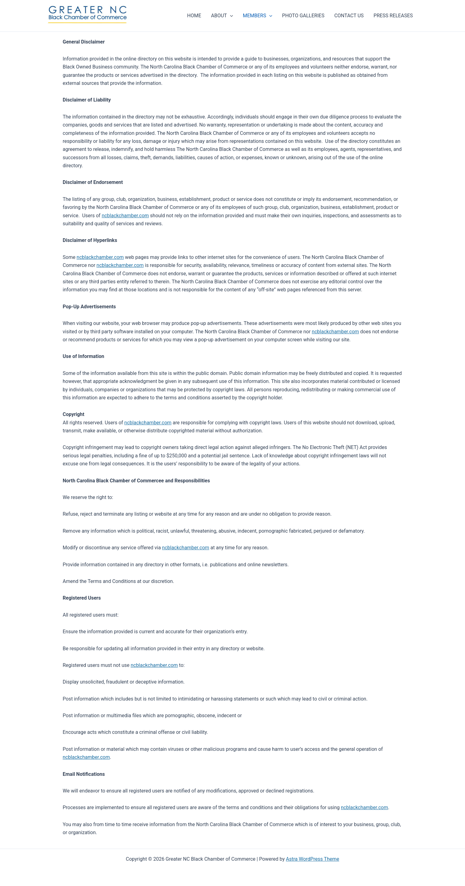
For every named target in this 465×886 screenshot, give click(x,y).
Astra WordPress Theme (312, 859)
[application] (230, 15)
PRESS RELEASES (393, 16)
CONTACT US (349, 16)
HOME (194, 16)
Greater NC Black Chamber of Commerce (67, 25)
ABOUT (222, 15)
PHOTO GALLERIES (303, 16)
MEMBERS (257, 15)
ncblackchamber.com (125, 215)
